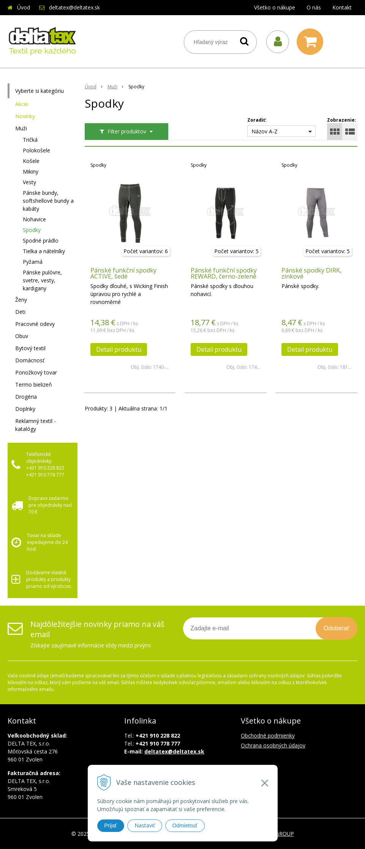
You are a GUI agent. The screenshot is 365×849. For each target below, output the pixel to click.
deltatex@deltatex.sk (74, 7)
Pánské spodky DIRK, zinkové (311, 273)
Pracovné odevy (35, 323)
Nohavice (34, 219)
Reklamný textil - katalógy (35, 424)
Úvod (23, 7)
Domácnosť (29, 360)
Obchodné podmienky (268, 735)
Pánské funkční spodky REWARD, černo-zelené (224, 273)
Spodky (32, 229)
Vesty (29, 182)
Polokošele (36, 150)
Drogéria (26, 396)
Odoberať (336, 628)
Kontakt (342, 7)
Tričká (30, 139)
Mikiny (30, 171)
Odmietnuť (185, 825)
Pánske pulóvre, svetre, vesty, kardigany (42, 280)
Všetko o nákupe (274, 7)
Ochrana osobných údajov (273, 745)
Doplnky (25, 408)
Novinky (25, 116)
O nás (314, 7)
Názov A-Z (264, 131)
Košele (31, 160)
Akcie (21, 104)
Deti (20, 311)
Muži (21, 128)
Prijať (110, 825)
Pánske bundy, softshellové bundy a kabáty (48, 200)
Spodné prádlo (40, 240)
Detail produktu (118, 349)
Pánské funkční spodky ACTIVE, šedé (123, 273)
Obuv (21, 336)
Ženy (21, 299)
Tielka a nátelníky (44, 251)
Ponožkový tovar (36, 372)
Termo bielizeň (33, 384)
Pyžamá (33, 261)
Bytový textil (30, 348)
